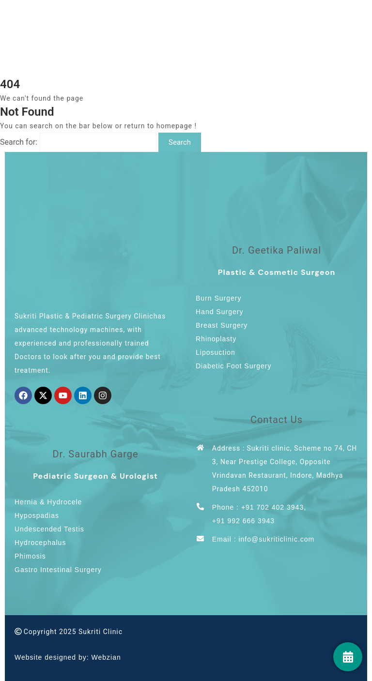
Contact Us (276, 419)
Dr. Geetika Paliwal (276, 250)
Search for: (18, 142)
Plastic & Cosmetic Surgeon (277, 272)
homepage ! (176, 126)
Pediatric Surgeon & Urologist (95, 476)
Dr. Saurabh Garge (95, 454)
